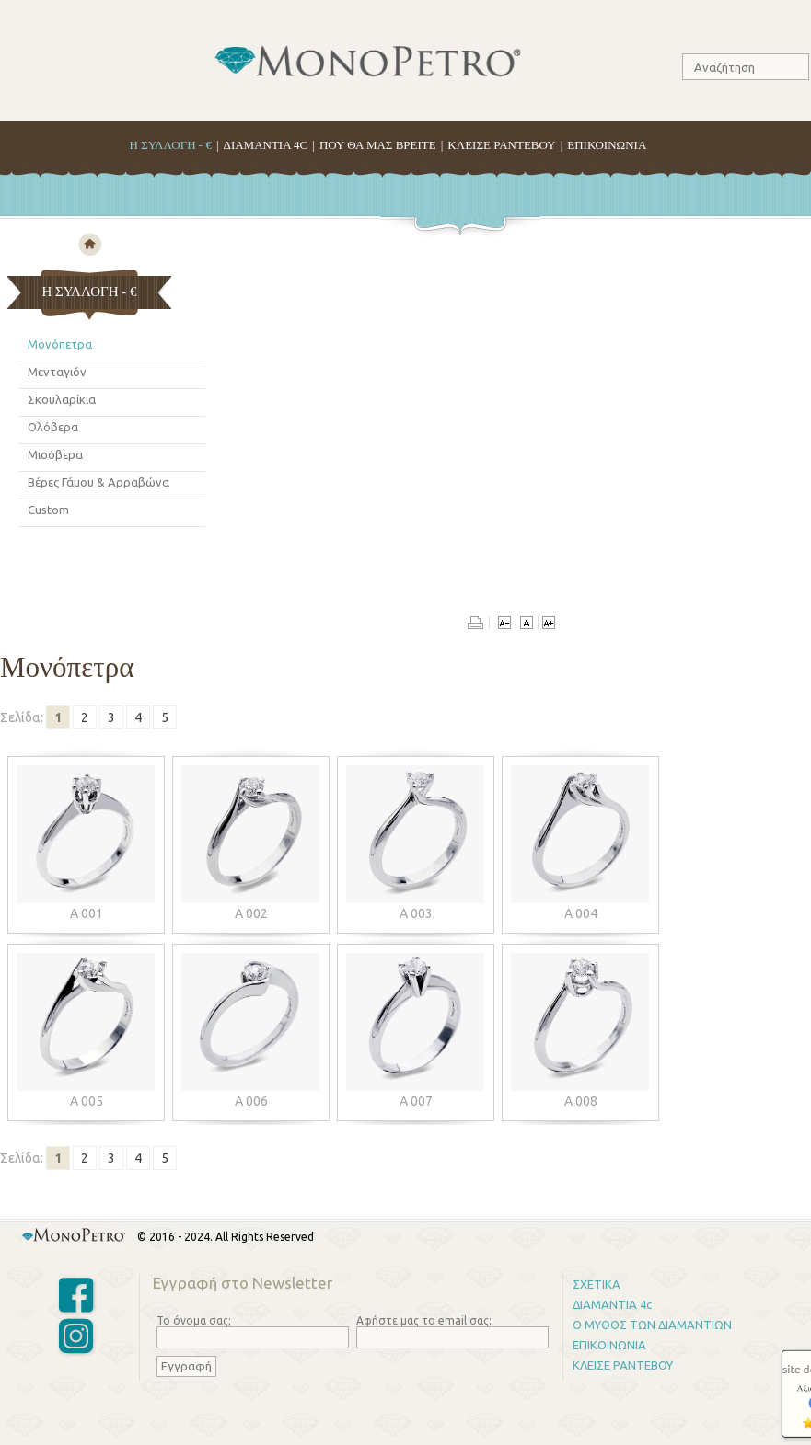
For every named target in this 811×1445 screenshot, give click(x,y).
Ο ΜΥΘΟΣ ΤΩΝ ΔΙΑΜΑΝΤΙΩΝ (652, 1324)
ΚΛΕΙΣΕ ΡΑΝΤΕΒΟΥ (501, 145)
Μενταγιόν (57, 371)
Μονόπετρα (60, 344)
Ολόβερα (53, 426)
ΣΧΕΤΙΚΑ (596, 1284)
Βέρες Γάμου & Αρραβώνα (98, 482)
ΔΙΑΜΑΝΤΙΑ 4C (266, 145)
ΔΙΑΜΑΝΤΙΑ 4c (612, 1304)
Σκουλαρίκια (62, 399)
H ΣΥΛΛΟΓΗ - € (171, 145)
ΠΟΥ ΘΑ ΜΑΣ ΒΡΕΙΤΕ (377, 145)
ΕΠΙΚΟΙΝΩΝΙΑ (606, 145)
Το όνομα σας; (193, 1320)
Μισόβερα (55, 454)
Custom (48, 509)
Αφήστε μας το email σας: (424, 1320)
